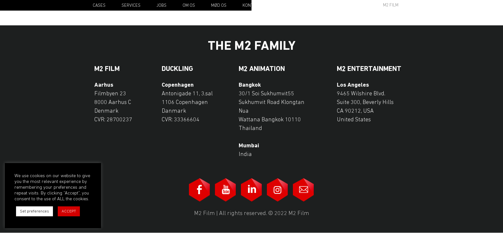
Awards (341, 5)
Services (131, 5)
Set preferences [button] (34, 211)
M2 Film (390, 5)
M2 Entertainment (369, 69)
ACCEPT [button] (69, 211)
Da (420, 6)
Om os (189, 5)
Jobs (161, 5)
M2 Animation (262, 69)
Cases (99, 5)
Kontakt (251, 5)
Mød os (218, 5)
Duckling (177, 69)
